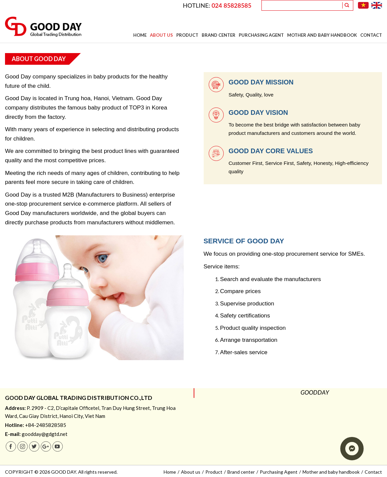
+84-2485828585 (45, 425)
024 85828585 (231, 5)
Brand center (218, 35)
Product (187, 35)
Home (140, 35)
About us (161, 35)
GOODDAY (315, 393)
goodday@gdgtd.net (44, 434)
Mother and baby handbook (322, 35)
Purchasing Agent (261, 35)
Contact (371, 35)
